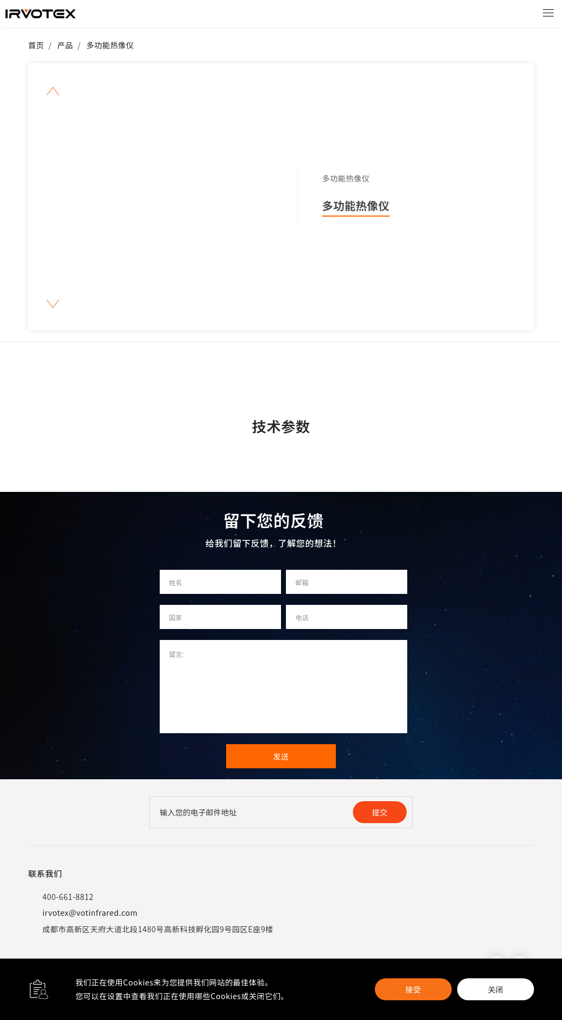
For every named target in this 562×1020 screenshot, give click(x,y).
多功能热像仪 (110, 44)
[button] (53, 91)
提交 (379, 812)
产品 (65, 44)
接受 (413, 989)
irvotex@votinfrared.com (82, 913)
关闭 (495, 989)
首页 (36, 44)
